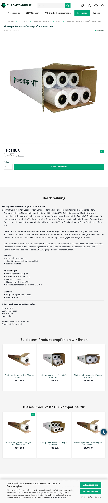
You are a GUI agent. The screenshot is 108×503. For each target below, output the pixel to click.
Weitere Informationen (91, 497)
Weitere (96, 13)
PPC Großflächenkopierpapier (58, 13)
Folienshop (82, 13)
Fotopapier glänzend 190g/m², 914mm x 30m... (19, 444)
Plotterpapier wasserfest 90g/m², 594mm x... (53, 444)
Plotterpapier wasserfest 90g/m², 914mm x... (19, 376)
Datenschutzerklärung (57, 497)
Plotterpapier (14, 13)
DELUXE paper (32, 13)
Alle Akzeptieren (90, 485)
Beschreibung (54, 198)
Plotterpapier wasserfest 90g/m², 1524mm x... (88, 444)
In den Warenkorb (59, 167)
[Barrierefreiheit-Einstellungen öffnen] (104, 432)
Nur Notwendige (90, 491)
